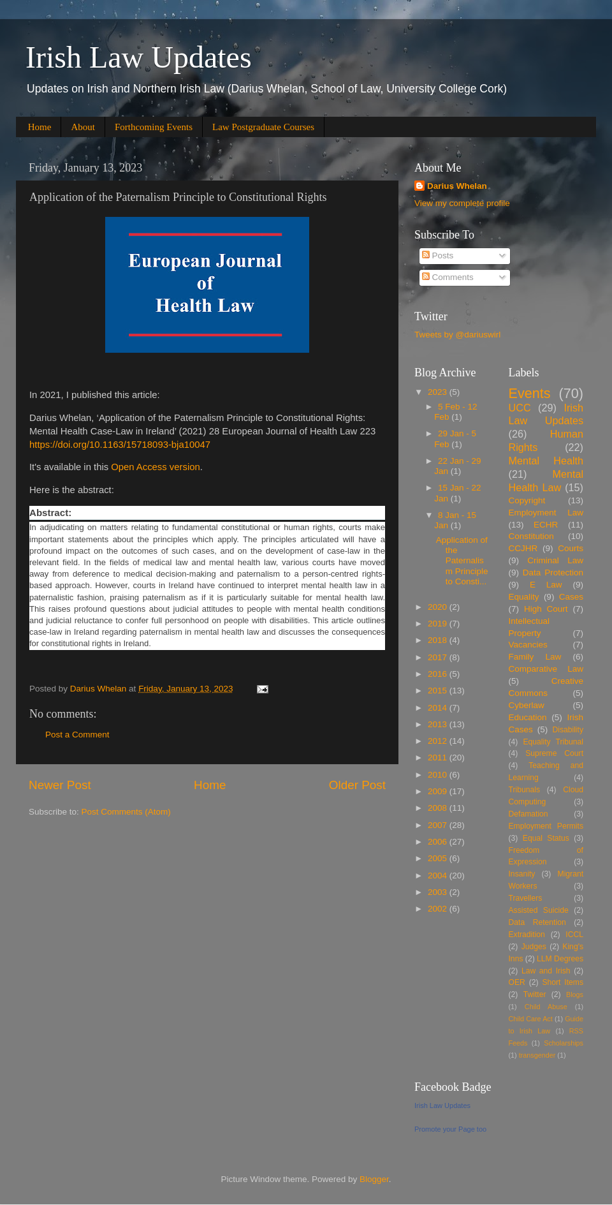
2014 (438, 708)
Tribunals (524, 789)
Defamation (528, 813)
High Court (546, 609)
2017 (438, 657)
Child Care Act (531, 1019)
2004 (438, 875)
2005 (438, 858)
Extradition (527, 934)
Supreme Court (554, 753)
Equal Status (546, 838)
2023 (438, 392)
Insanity (522, 873)
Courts (570, 548)
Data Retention (537, 922)
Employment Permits (546, 826)
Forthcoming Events (154, 127)
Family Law (535, 657)
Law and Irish (546, 970)
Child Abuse (546, 1006)
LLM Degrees (560, 958)
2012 (438, 741)
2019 (438, 623)
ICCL (574, 934)
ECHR (546, 524)
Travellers (526, 898)
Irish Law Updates (139, 57)
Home (40, 127)
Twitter (534, 994)
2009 (438, 791)
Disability (567, 729)
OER (517, 982)
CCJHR (523, 548)
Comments (448, 277)
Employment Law (546, 512)
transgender (537, 1055)
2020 (438, 607)
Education (528, 717)
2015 (438, 690)
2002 (438, 908)
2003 (438, 892)
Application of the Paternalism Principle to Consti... (462, 560)
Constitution (531, 536)
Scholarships (563, 1043)
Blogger (374, 1179)
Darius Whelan (457, 186)
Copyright (527, 500)
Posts (438, 255)
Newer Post (60, 785)
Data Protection (553, 572)
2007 (438, 825)
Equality (524, 597)
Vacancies (528, 644)
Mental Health (546, 460)
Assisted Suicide (539, 910)
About (83, 127)
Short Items (562, 982)
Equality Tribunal (553, 741)
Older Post (357, 785)
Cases (571, 597)
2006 (438, 841)
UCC (520, 407)
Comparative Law (546, 669)
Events (530, 393)
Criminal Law (555, 560)
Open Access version (155, 467)
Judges (533, 946)
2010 (438, 775)
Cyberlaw (526, 705)
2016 (438, 674)
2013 (438, 724)
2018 (438, 640)
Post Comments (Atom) (126, 812)
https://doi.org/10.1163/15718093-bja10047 (119, 445)
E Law (546, 584)
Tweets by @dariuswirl (457, 334)
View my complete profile (462, 203)
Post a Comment (77, 734)
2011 (438, 757)
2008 (438, 808)
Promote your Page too (450, 1129)
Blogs (574, 994)
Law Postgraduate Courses (263, 127)
